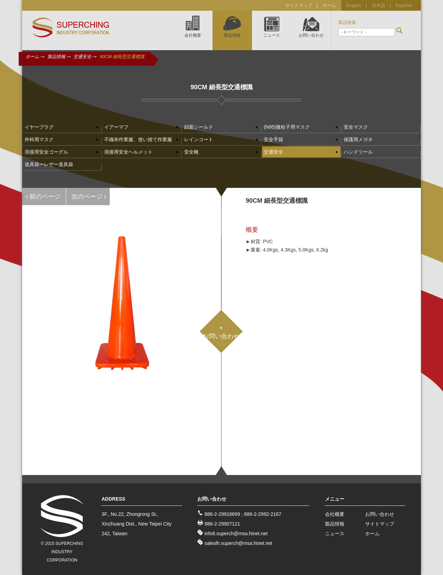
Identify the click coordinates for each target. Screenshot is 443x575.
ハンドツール (358, 152)
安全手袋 (273, 139)
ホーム (329, 5)
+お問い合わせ (221, 332)
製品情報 (56, 56)
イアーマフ (116, 127)
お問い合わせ (379, 514)
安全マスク (356, 127)
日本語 (378, 5)
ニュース (334, 533)
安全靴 (191, 152)
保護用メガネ (358, 139)
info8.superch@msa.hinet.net (236, 533)
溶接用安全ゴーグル (46, 152)
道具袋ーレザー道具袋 (49, 164)
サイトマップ (298, 5)
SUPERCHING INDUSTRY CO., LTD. (71, 27)
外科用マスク (39, 139)
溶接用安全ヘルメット (128, 152)
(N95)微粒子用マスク (287, 127)
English (353, 5)
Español (404, 5)
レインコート (198, 139)
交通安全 (82, 56)
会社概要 (334, 514)
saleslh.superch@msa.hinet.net (238, 543)
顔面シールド (198, 127)
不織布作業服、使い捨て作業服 (138, 139)
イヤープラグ (39, 127)
